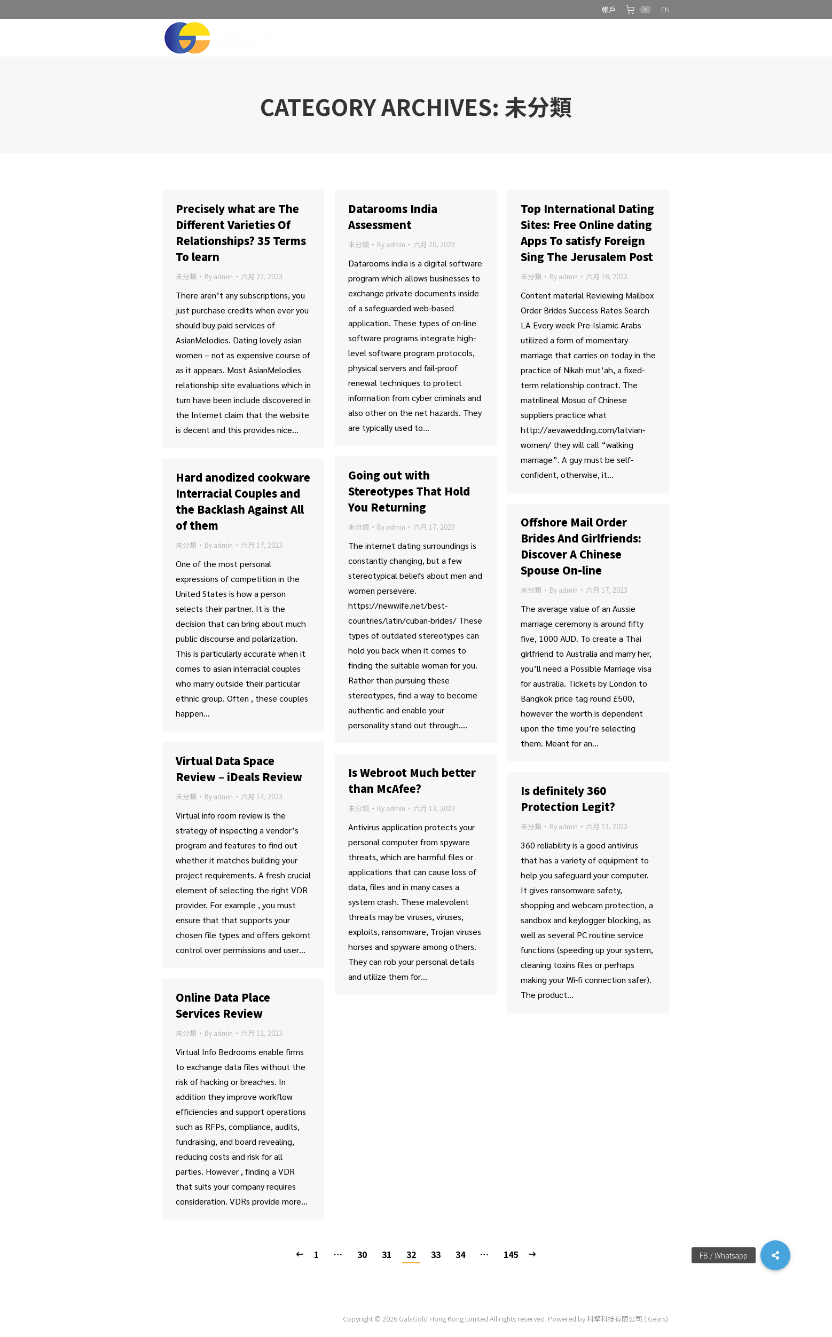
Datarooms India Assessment (392, 216)
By (219, 276)
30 (362, 1254)
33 (436, 1254)
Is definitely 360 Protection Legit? (568, 798)
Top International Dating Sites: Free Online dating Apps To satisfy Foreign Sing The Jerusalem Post (587, 232)
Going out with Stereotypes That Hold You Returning (409, 491)
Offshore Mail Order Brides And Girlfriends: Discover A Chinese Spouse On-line (581, 546)
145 (511, 1254)
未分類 (186, 276)
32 (411, 1254)
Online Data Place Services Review (223, 1005)
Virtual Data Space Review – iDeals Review (239, 768)
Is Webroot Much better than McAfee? (412, 780)
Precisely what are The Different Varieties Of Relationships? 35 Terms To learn (241, 232)
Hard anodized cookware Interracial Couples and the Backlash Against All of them (243, 501)
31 (386, 1254)
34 (460, 1254)
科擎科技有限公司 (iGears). (628, 1319)
